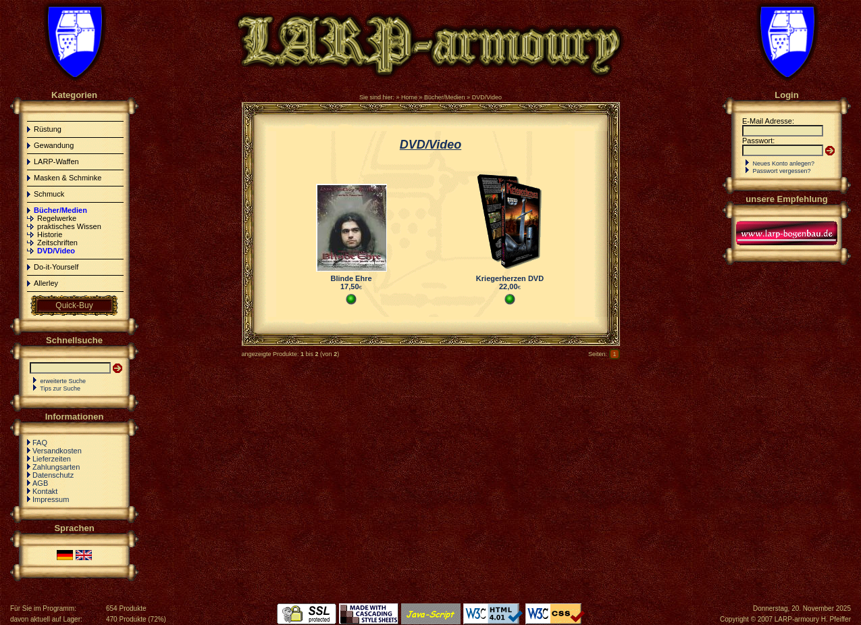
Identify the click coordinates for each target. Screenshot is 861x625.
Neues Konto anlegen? (784, 163)
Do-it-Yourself (56, 267)
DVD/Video (487, 97)
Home (409, 97)
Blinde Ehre (350, 278)
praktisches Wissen (69, 226)
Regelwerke (56, 218)
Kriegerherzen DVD (510, 278)
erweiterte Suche (63, 381)
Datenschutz (53, 475)
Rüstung (47, 129)
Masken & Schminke (67, 178)
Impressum (50, 499)
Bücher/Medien (444, 97)
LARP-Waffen (56, 161)
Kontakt (44, 491)
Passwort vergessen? (782, 171)
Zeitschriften (57, 243)
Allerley (46, 283)
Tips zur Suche (60, 388)
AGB (40, 483)
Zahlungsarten (56, 467)
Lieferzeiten (51, 459)
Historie (49, 234)
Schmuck (49, 194)
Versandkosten (57, 451)
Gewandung (54, 145)
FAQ (39, 443)
